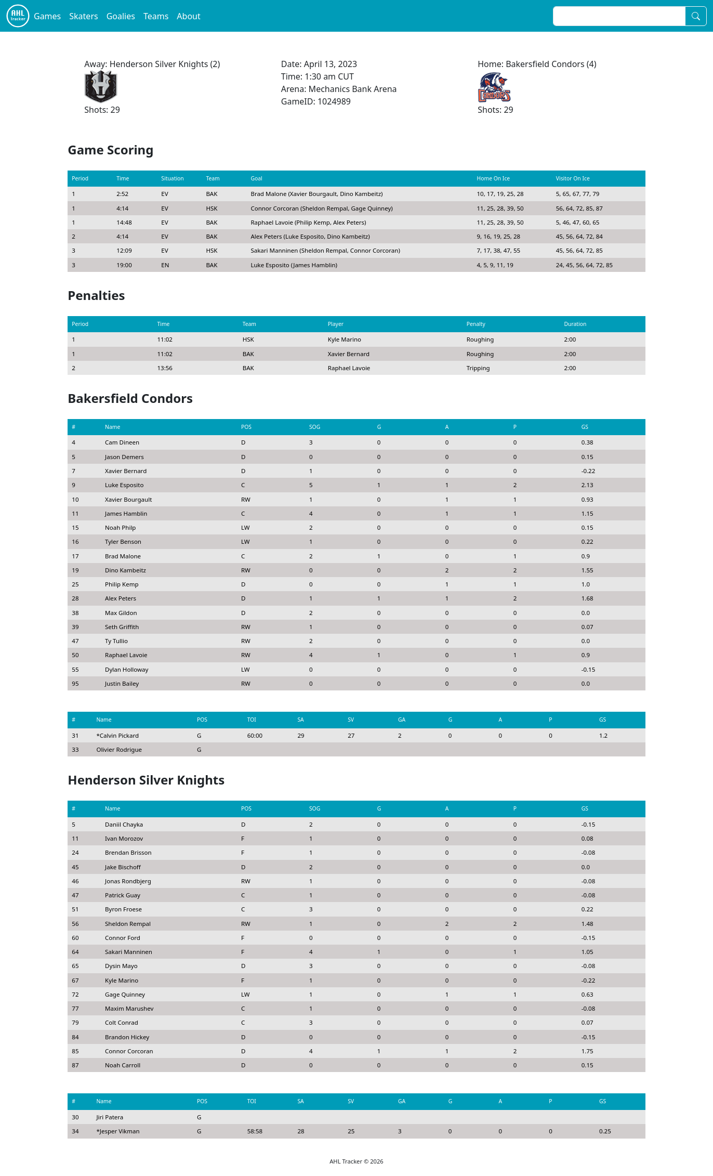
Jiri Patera (109, 1117)
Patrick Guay (122, 895)
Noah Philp (120, 527)
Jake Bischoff (123, 867)
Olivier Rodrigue (119, 749)
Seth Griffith (122, 627)
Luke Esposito (124, 485)
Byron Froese (123, 909)
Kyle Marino (121, 980)
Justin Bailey (122, 683)
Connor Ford (122, 938)
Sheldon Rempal (128, 923)
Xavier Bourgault (128, 499)
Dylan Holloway (126, 669)
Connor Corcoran (129, 1051)
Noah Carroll (122, 1065)
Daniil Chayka (124, 824)
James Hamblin (126, 513)
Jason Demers (124, 457)
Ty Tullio (116, 641)
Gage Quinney (125, 994)
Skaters (83, 16)
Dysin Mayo (121, 966)
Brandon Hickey (127, 1037)
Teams (155, 16)
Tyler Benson (123, 541)
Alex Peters (120, 598)
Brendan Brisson (128, 852)
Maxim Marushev (129, 1008)
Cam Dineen (122, 442)
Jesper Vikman (120, 1131)
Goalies (121, 16)
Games (47, 16)
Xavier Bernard (126, 471)
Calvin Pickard (119, 735)
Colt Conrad (121, 1022)
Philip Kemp (122, 584)
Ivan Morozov (124, 838)
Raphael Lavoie (126, 655)
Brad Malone (123, 556)
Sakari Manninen (128, 952)
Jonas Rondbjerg (128, 881)
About (188, 16)
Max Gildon (121, 613)
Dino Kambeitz (125, 570)
